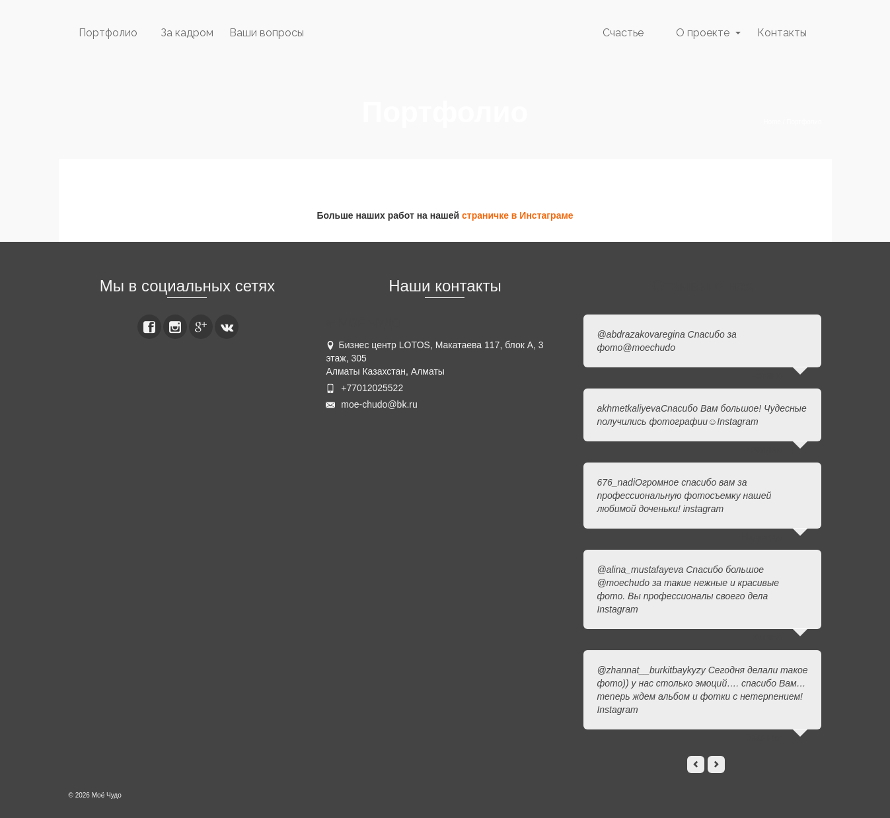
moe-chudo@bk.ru (371, 404)
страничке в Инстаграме (518, 215)
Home (772, 122)
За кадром (187, 32)
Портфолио (108, 32)
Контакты (782, 32)
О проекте (702, 32)
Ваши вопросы (266, 32)
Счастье (623, 32)
